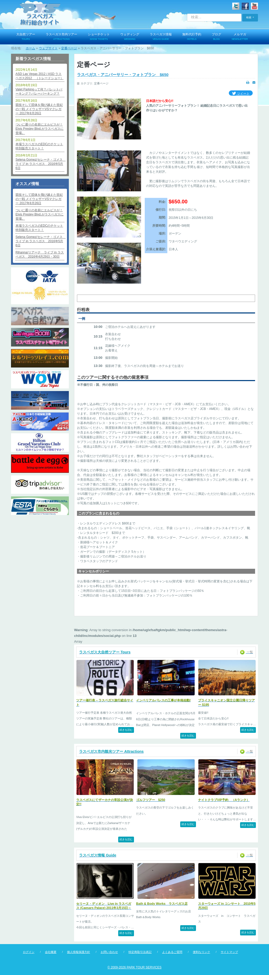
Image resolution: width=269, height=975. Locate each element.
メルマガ (240, 36)
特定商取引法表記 (140, 952)
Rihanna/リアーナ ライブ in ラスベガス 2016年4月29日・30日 (39, 254)
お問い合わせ (109, 952)
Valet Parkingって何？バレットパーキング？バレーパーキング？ (38, 91)
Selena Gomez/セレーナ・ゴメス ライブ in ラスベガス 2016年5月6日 (39, 164)
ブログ (216, 36)
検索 (248, 17)
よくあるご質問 (172, 952)
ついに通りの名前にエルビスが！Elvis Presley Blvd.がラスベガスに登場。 (39, 129)
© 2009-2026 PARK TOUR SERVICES (134, 967)
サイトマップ (229, 952)
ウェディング (129, 36)
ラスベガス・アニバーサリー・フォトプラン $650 (122, 74)
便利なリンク (201, 952)
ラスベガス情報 (161, 36)
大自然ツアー (25, 36)
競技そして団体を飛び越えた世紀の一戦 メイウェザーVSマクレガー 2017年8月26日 (39, 109)
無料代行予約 (191, 36)
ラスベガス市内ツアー (61, 36)
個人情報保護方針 (78, 952)
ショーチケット (99, 36)
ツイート (241, 94)
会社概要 (50, 952)
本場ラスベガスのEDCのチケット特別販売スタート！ (39, 146)
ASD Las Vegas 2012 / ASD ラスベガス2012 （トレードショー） (39, 76)
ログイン (28, 952)
